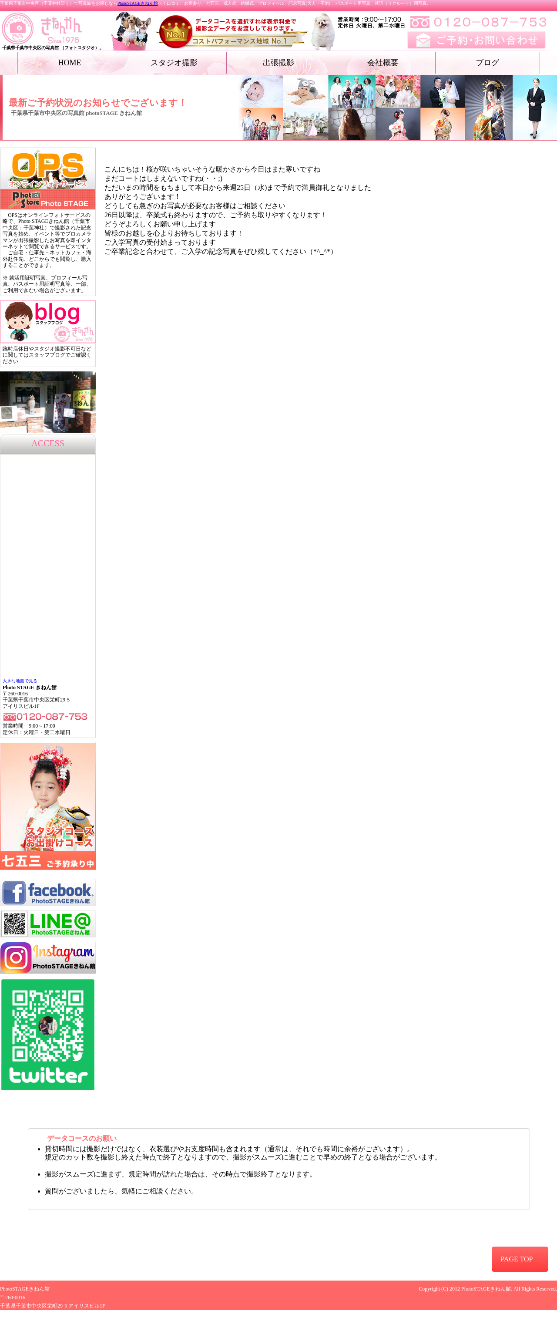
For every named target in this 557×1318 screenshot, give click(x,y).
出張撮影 (278, 62)
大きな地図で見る (20, 680)
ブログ (487, 62)
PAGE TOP (516, 1259)
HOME (69, 62)
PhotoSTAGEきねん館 (137, 3)
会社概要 (383, 62)
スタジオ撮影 (174, 62)
